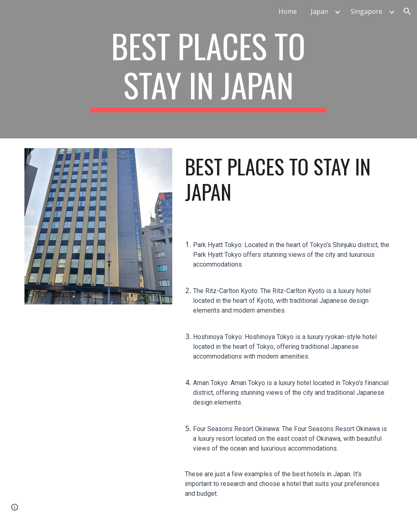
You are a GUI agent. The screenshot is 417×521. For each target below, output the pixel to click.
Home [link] (288, 11)
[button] (407, 11)
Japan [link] (319, 11)
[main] (208, 69)
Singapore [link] (366, 11)
